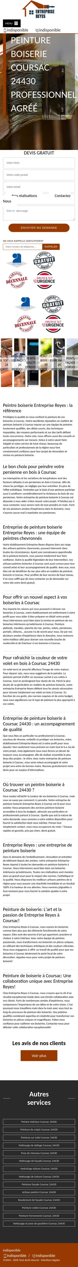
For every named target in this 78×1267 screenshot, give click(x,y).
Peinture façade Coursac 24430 (39, 1184)
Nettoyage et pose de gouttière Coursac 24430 (39, 1223)
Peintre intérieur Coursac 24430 (39, 1121)
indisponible (15, 30)
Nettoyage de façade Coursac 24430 (39, 1161)
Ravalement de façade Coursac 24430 (39, 1200)
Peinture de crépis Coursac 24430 (39, 1129)
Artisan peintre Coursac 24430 (39, 1192)
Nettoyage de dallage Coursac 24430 (39, 1145)
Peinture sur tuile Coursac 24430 (39, 1137)
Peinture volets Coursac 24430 (39, 1207)
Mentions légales (50, 1260)
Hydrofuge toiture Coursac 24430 (38, 1168)
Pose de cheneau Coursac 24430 (39, 1153)
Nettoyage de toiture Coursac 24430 (39, 1176)
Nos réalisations (24, 195)
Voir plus (39, 1055)
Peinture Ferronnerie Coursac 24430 (39, 1215)
